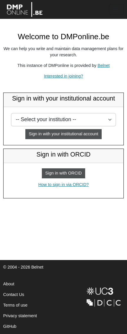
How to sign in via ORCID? (62, 186)
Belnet (104, 65)
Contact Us (13, 294)
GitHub (10, 328)
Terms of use (15, 305)
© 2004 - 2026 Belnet (23, 269)
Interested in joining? (63, 76)
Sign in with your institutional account (63, 133)
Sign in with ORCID (63, 173)
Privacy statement (20, 315)
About (8, 284)
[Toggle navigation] (116, 9)
